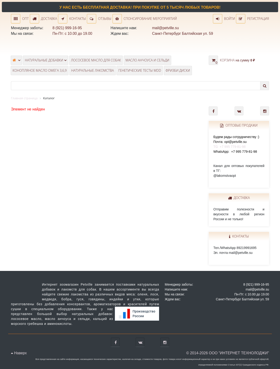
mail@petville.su (165, 28)
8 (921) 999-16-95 (67, 28)
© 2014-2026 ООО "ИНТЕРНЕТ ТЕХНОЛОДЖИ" (227, 353)
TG (236, 142)
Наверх (19, 353)
